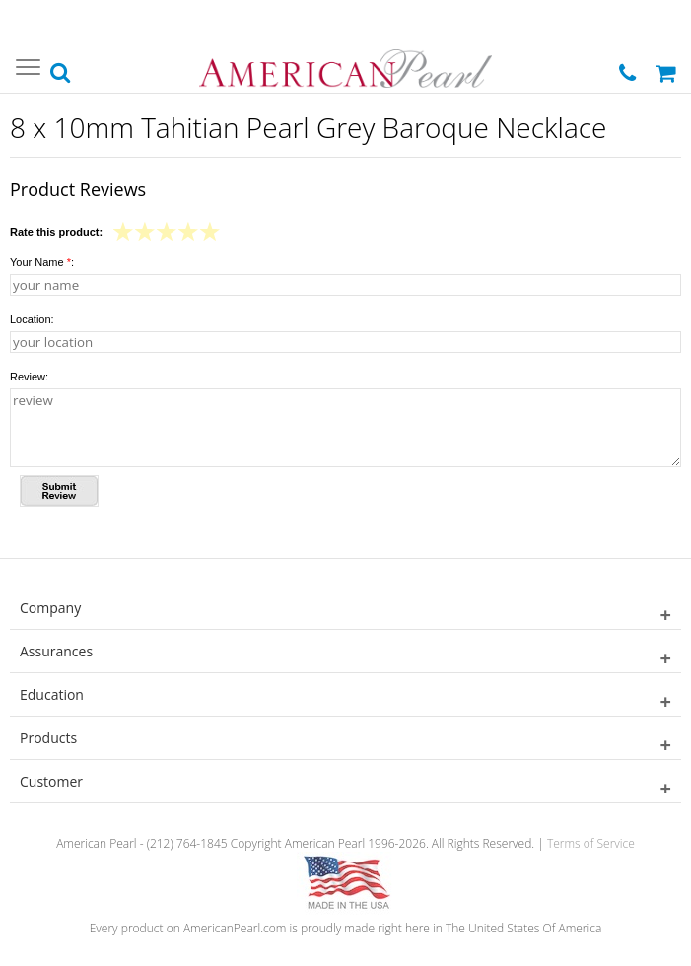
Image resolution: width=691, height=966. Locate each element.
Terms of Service (591, 843)
